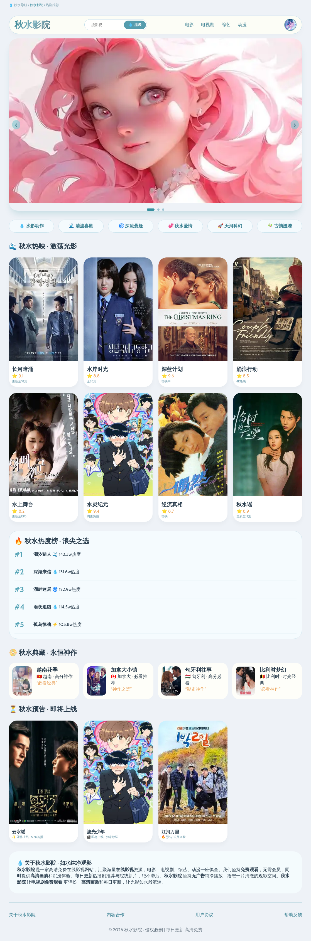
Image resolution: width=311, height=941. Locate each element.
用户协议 (204, 914)
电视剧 (207, 24)
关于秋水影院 (22, 914)
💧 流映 (134, 25)
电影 (189, 24)
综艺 (226, 24)
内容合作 (115, 914)
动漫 (242, 24)
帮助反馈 (293, 914)
